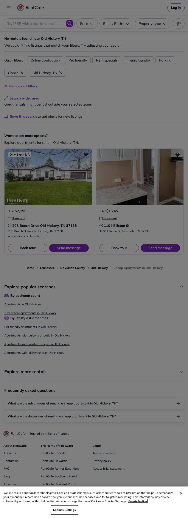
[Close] (181, 493)
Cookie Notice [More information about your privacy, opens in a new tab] (137, 501)
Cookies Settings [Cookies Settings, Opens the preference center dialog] (64, 510)
